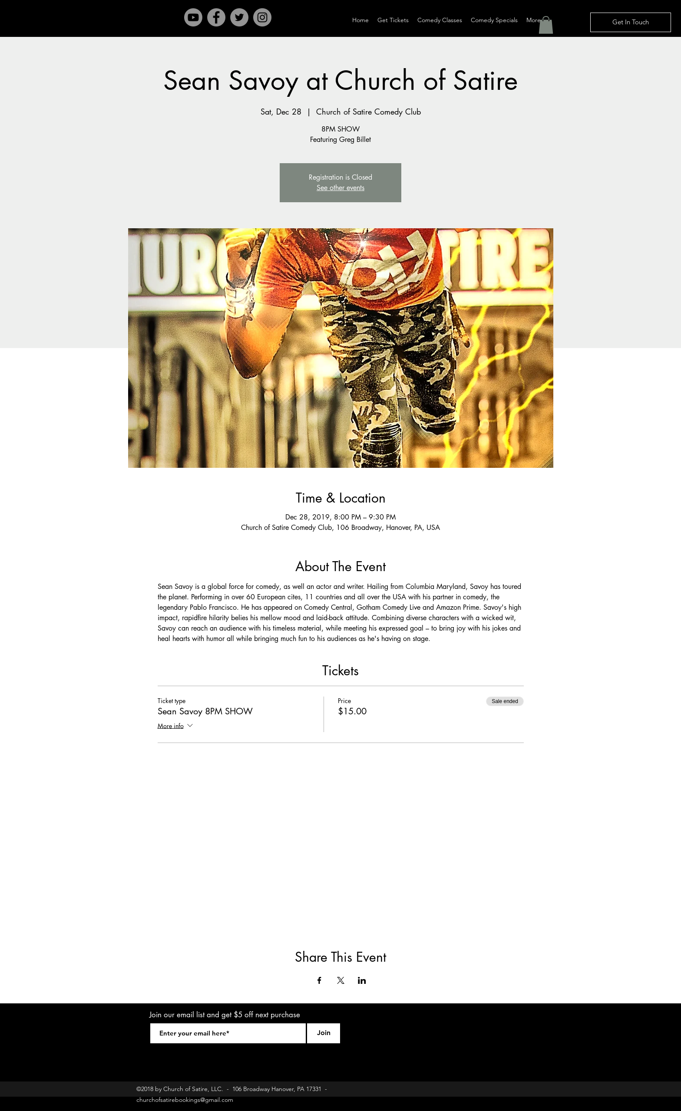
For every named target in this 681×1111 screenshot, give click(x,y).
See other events (340, 187)
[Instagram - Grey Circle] (262, 17)
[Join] (323, 1033)
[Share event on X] (341, 980)
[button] (546, 25)
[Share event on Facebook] (319, 980)
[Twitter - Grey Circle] (239, 17)
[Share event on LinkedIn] (362, 980)
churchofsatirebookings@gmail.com (184, 1100)
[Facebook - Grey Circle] (216, 17)
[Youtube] (193, 17)
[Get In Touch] (630, 22)
